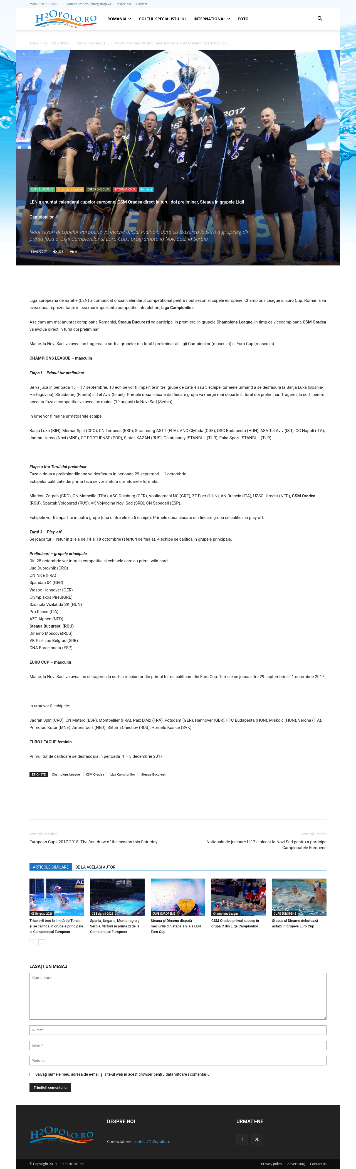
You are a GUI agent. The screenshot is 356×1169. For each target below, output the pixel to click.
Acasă (33, 43)
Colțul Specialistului (162, 18)
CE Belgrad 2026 (42, 913)
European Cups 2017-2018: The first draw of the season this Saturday (93, 841)
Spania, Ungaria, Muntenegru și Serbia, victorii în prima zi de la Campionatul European (115, 926)
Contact (141, 4)
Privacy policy (271, 1164)
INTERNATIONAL (212, 18)
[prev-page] (32, 942)
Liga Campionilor (122, 774)
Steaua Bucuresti (153, 774)
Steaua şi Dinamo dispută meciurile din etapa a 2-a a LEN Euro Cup (176, 926)
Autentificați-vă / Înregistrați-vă (89, 4)
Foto (243, 18)
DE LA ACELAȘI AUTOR (95, 867)
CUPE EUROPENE (57, 43)
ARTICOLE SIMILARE (51, 867)
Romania (119, 18)
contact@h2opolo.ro (152, 1141)
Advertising (296, 1164)
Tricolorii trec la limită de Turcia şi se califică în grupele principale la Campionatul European (56, 926)
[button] (320, 19)
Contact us (318, 1164)
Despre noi (123, 4)
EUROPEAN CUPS (98, 189)
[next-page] (41, 942)
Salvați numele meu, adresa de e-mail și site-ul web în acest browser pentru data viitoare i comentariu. (123, 1074)
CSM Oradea (95, 774)
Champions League (90, 43)
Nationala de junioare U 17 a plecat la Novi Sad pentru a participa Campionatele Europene (266, 844)
